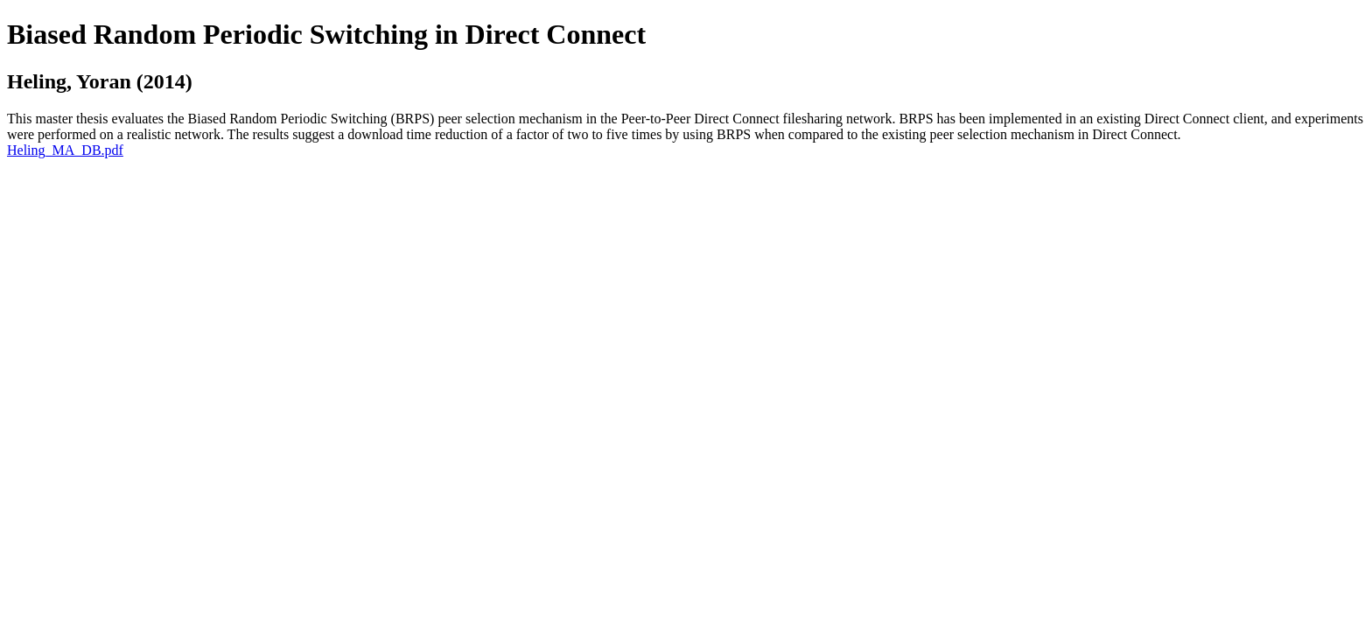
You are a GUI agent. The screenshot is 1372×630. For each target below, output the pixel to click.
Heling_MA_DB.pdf (65, 150)
